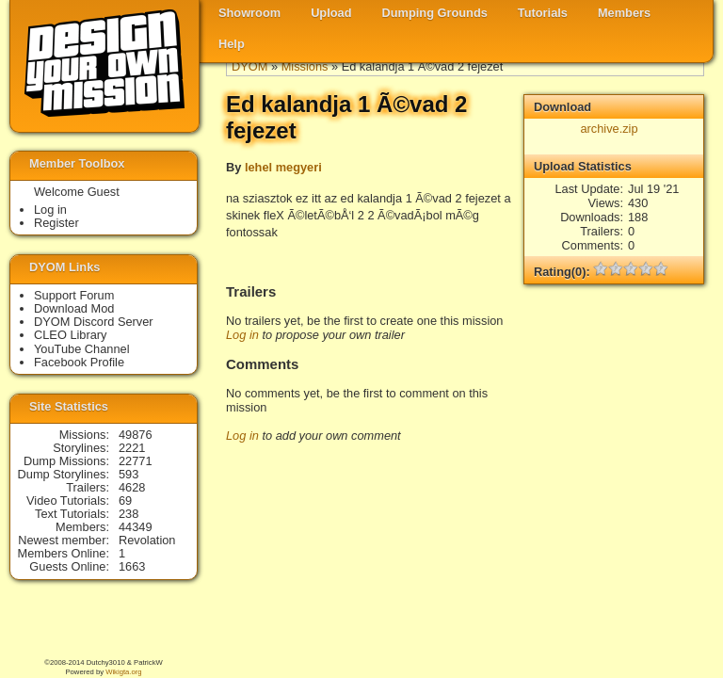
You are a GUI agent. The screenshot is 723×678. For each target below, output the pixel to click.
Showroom (249, 13)
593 (128, 474)
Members (624, 13)
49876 (136, 435)
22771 (136, 461)
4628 (132, 487)
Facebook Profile (79, 362)
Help (231, 44)
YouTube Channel (82, 349)
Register (56, 223)
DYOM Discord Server (93, 322)
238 (128, 514)
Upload (331, 13)
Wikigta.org (123, 672)
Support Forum (74, 295)
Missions (305, 66)
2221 (132, 448)
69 (125, 500)
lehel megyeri (283, 167)
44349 (136, 527)
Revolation (147, 540)
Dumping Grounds (435, 13)
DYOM (249, 66)
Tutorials (543, 13)
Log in (242, 335)
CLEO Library (70, 335)
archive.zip (608, 128)
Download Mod (74, 308)
